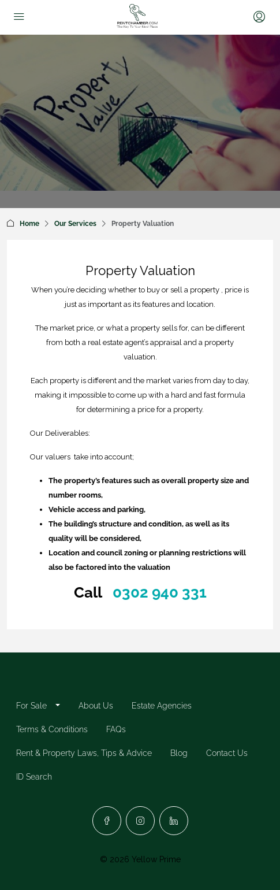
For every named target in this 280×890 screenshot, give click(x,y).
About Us (96, 705)
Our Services (75, 224)
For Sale (31, 705)
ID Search (34, 776)
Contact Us (227, 753)
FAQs (116, 729)
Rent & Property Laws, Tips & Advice (84, 753)
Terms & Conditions (52, 729)
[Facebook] (106, 820)
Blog (179, 753)
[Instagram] (140, 820)
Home (29, 224)
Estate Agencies (162, 705)
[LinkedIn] (173, 820)
